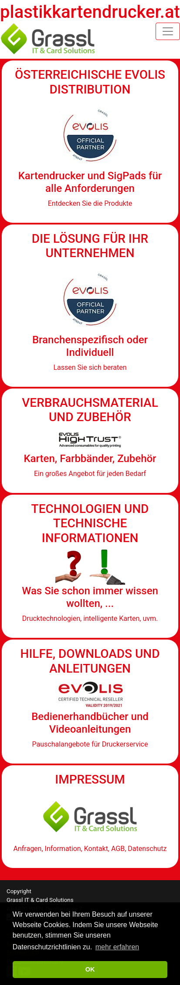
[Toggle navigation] (168, 31)
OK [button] (90, 969)
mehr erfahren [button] (117, 947)
